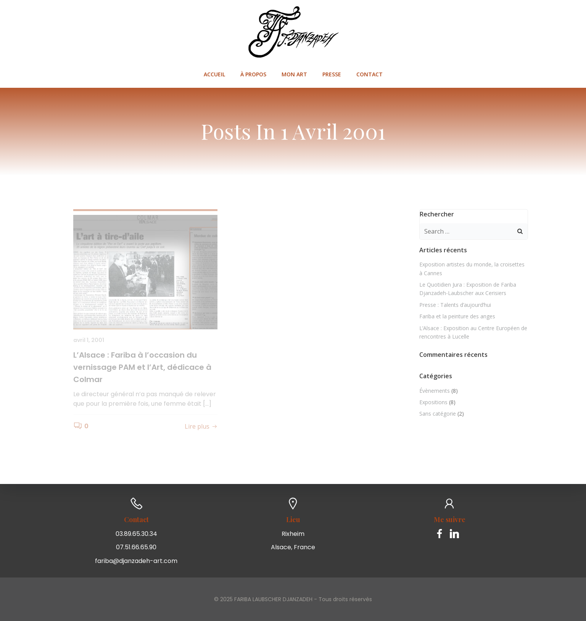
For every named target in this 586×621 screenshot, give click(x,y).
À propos (253, 74)
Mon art (294, 74)
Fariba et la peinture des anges (457, 316)
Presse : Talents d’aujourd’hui (455, 304)
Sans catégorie (437, 413)
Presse (331, 74)
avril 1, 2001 (88, 340)
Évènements (434, 390)
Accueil (214, 74)
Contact (369, 74)
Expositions (433, 402)
